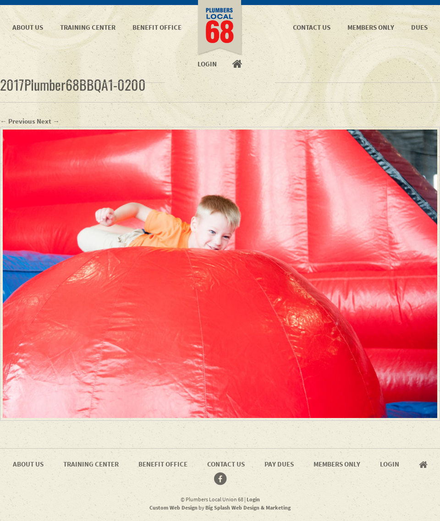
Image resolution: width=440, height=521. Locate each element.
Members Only (370, 27)
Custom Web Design (173, 507)
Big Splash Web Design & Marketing (248, 507)
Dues (419, 27)
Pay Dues (279, 464)
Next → (48, 121)
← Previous (17, 121)
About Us (27, 27)
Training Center (88, 27)
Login (389, 464)
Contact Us (311, 27)
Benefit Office (157, 27)
